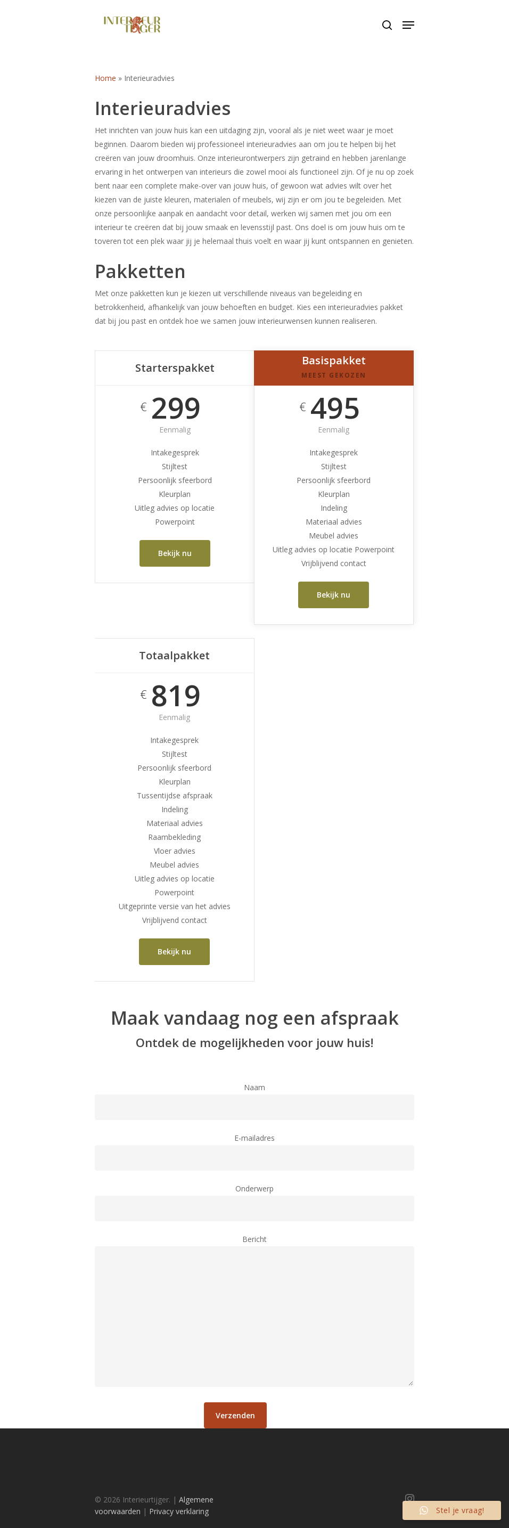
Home (105, 78)
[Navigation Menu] (408, 25)
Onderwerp (254, 1202)
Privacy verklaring (179, 1511)
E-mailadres (254, 1152)
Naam (254, 1101)
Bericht (254, 1312)
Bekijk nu (175, 553)
